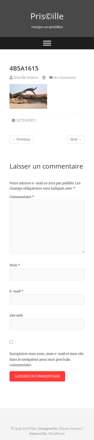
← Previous (21, 139)
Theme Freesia (70, 428)
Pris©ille (47, 16)
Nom (15, 265)
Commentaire (22, 197)
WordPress (56, 433)
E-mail (16, 291)
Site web (16, 315)
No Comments (64, 78)
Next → (76, 139)
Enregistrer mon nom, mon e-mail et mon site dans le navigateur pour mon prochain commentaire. (47, 359)
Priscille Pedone (24, 78)
